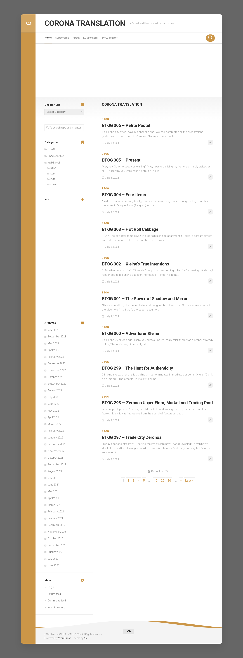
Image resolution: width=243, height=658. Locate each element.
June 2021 (53, 484)
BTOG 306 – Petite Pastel (126, 125)
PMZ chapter (110, 37)
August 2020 (55, 551)
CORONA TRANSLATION (84, 23)
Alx (85, 638)
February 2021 (56, 511)
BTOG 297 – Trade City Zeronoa (132, 437)
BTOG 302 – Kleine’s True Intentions (135, 264)
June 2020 (53, 565)
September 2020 (57, 545)
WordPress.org (56, 607)
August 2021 (55, 471)
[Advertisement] (129, 70)
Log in (51, 587)
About (76, 37)
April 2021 (53, 498)
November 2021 (57, 451)
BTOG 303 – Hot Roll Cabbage (130, 229)
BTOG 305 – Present (121, 160)
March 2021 (54, 504)
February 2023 (56, 356)
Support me (62, 37)
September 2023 (57, 336)
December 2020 (56, 525)
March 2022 (54, 424)
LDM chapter (90, 37)
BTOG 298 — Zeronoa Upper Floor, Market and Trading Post (157, 402)
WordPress (64, 638)
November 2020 (57, 531)
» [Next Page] (181, 480)
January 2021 (55, 518)
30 (169, 480)
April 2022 (53, 417)
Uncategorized (56, 156)
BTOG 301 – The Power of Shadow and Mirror (145, 298)
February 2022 (56, 430)
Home (48, 37)
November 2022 (57, 370)
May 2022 (53, 410)
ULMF (53, 184)
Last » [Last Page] (189, 480)
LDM (52, 173)
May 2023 (53, 343)
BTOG (105, 119)
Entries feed (54, 593)
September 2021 (57, 464)
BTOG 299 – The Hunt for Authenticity (137, 368)
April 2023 (53, 350)
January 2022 (55, 437)
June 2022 (53, 403)
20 (162, 480)
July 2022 (53, 397)
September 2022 (57, 383)
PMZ (52, 179)
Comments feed (57, 600)
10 (155, 480)
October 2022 (55, 376)
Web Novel (54, 162)
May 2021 (53, 491)
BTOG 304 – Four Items (124, 194)
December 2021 (56, 444)
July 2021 (53, 478)
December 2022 (56, 363)
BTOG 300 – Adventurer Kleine (130, 333)
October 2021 (55, 457)
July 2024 (53, 329)
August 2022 (55, 390)
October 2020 (55, 538)
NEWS (51, 149)
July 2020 (53, 558)
